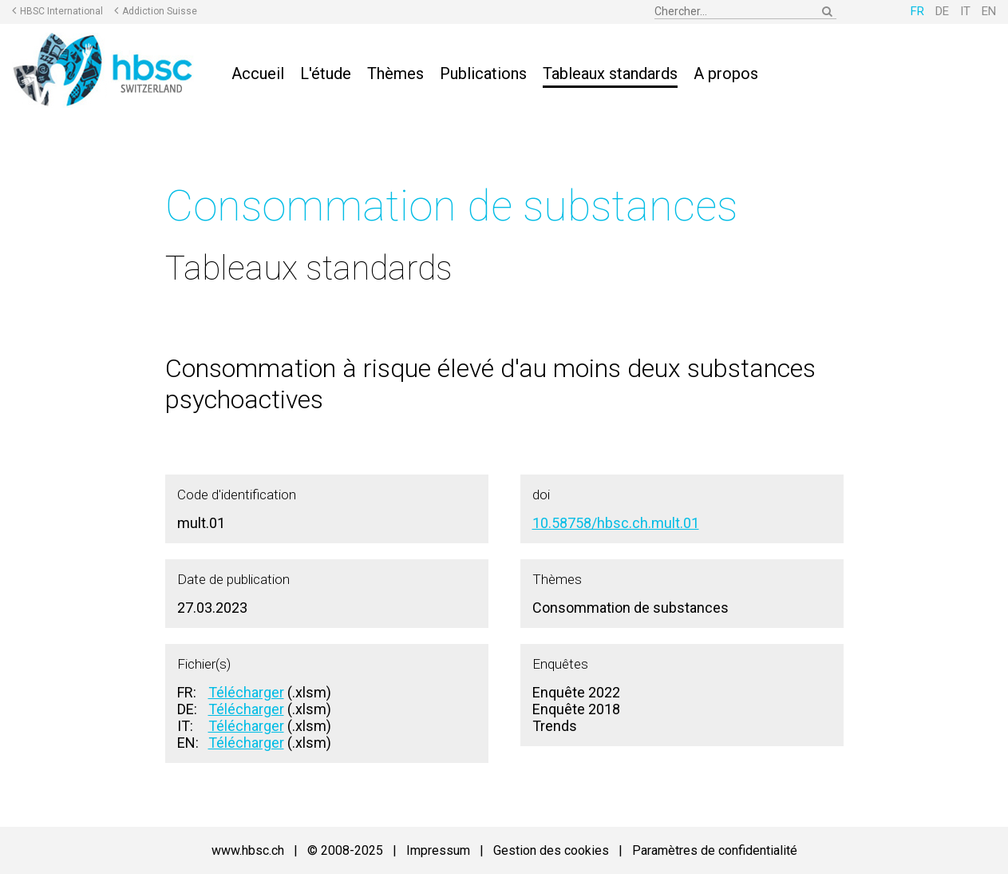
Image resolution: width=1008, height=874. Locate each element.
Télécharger (246, 692)
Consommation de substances (451, 206)
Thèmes (395, 73)
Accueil (257, 73)
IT (965, 11)
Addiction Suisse (159, 11)
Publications (483, 73)
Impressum (438, 850)
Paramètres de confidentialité (714, 850)
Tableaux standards (610, 73)
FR (917, 11)
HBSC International (61, 11)
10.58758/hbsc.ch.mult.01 (615, 522)
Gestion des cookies (551, 850)
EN (989, 11)
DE (942, 11)
